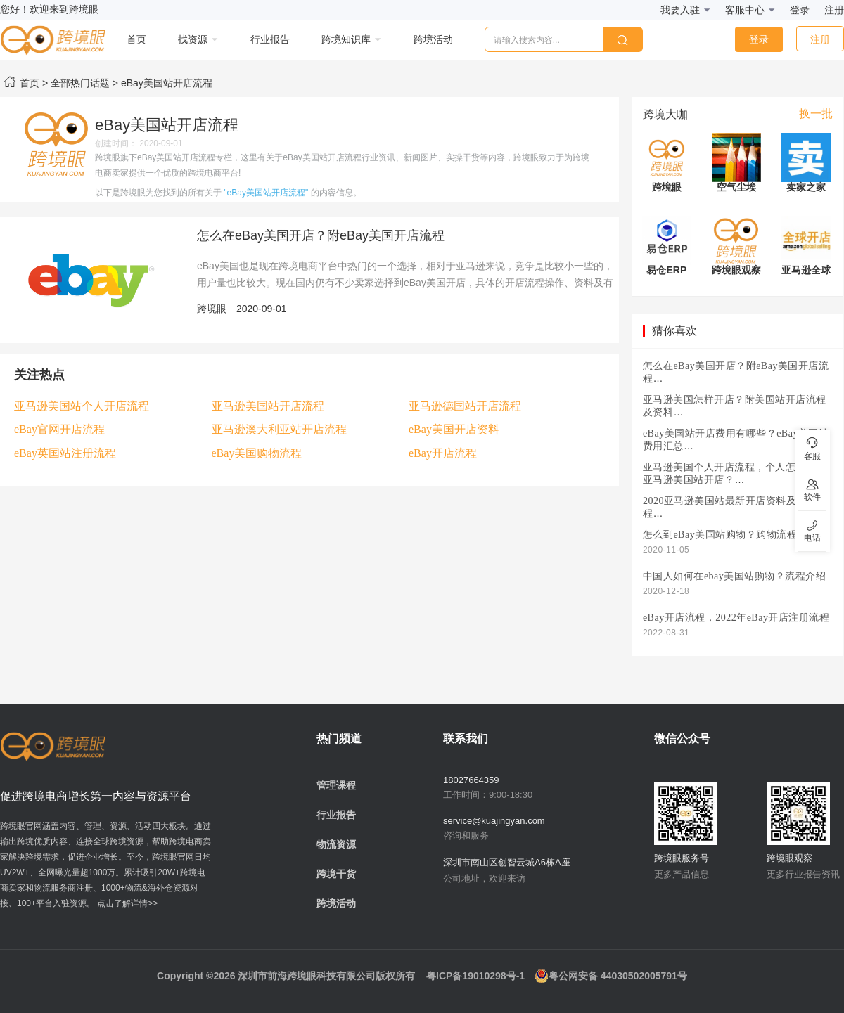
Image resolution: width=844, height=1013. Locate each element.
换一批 (816, 114)
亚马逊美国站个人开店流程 (81, 406)
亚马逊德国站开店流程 (465, 406)
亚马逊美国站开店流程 (268, 406)
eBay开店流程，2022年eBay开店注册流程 (736, 617)
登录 (800, 9)
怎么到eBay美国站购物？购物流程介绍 (730, 534)
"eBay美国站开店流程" (266, 193)
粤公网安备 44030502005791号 (611, 976)
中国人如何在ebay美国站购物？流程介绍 (734, 576)
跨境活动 (336, 903)
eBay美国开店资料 (454, 429)
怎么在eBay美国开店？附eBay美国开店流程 (321, 235)
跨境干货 (336, 873)
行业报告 (336, 814)
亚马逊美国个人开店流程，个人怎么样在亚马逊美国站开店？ (734, 473)
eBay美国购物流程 (257, 453)
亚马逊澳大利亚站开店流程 (279, 429)
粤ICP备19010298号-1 (475, 975)
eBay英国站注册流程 (65, 453)
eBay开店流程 (443, 453)
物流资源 (336, 844)
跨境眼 (211, 308)
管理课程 (336, 785)
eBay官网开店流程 (59, 429)
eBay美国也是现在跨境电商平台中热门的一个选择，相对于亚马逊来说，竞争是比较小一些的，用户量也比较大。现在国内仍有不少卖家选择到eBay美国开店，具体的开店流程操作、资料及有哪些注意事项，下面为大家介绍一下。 (405, 282)
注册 (834, 10)
